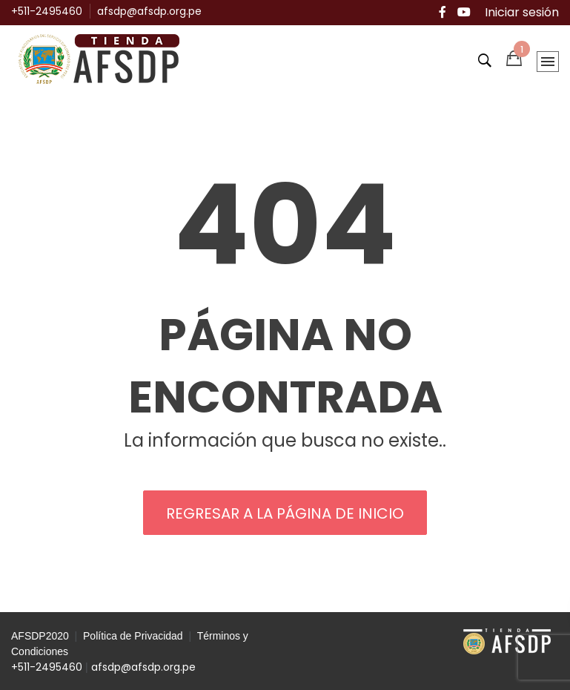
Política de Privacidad (133, 636)
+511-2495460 (46, 11)
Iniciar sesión (522, 12)
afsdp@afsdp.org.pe (149, 11)
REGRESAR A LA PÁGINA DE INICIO (285, 513)
